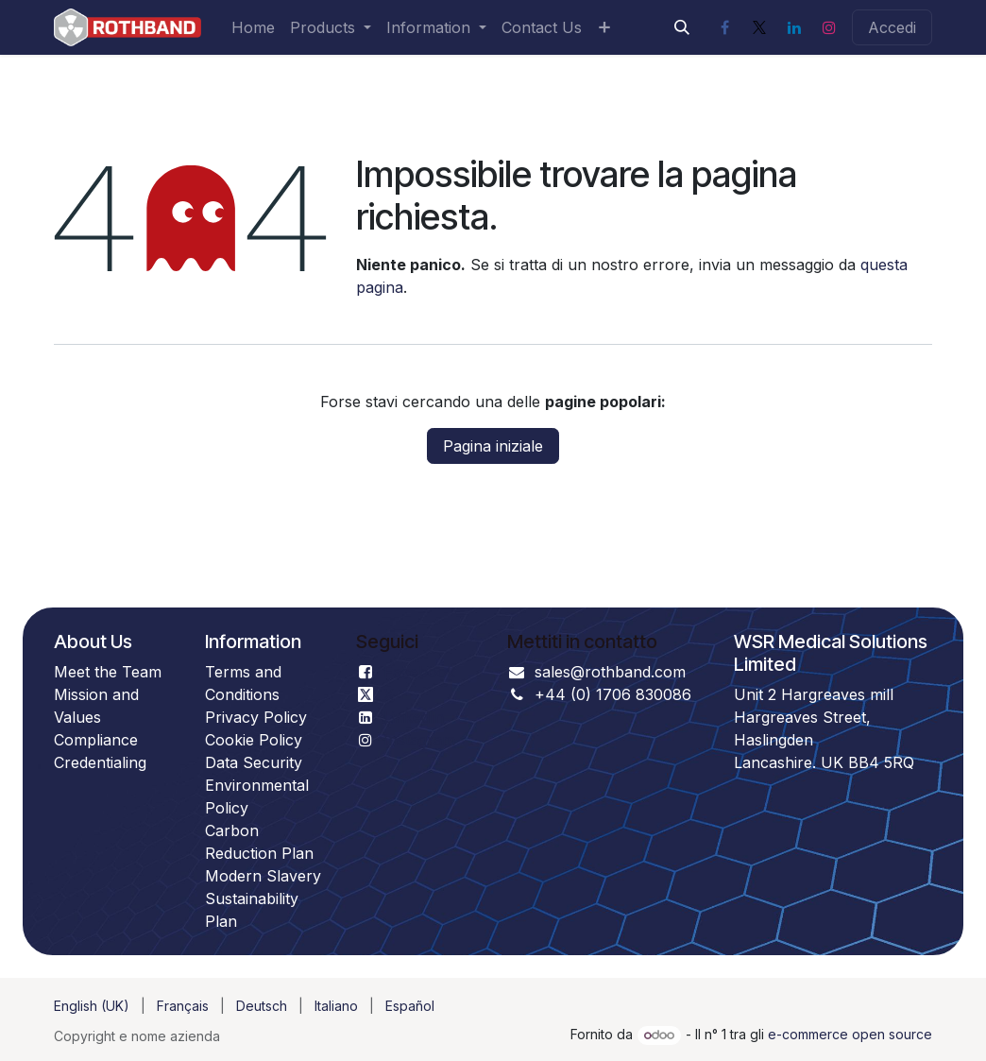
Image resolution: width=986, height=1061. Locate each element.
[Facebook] (724, 27)
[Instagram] (829, 27)
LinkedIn (413, 717)
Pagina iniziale (493, 445)
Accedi (892, 27)
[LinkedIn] (794, 27)
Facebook (419, 671)
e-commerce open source (850, 1034)
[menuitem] (253, 27)
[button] (682, 27)
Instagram (419, 739)
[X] (759, 27)
